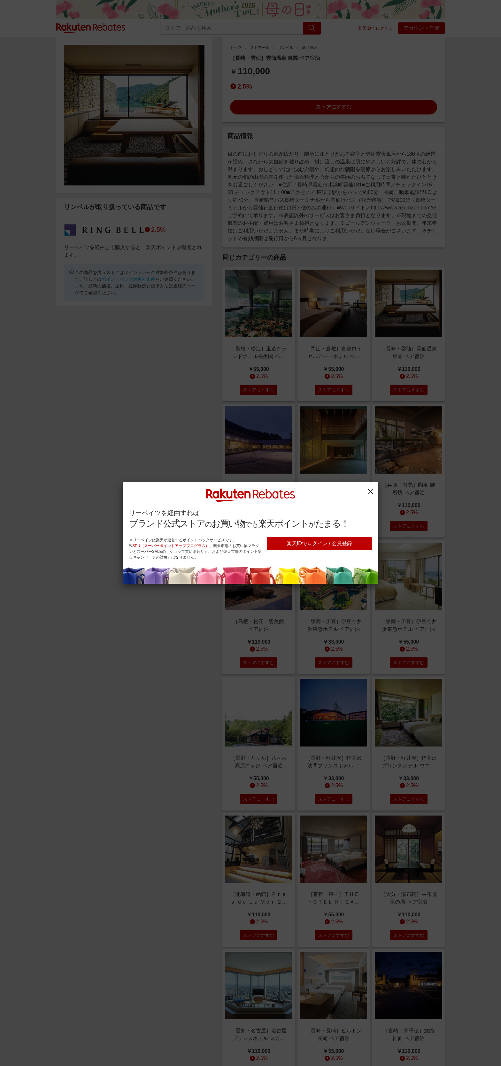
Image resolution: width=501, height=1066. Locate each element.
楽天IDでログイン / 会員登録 (319, 543)
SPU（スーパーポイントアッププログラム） (170, 546)
